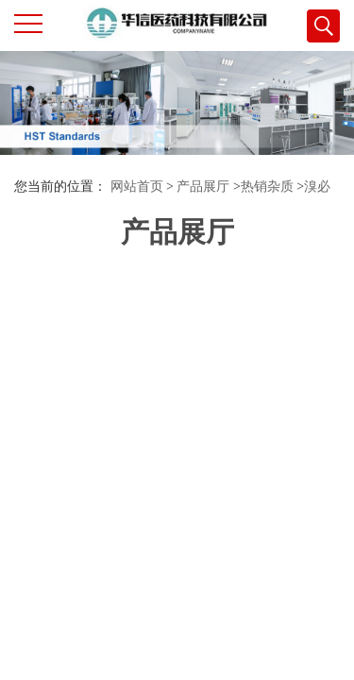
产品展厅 (203, 186)
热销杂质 (267, 186)
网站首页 (136, 186)
